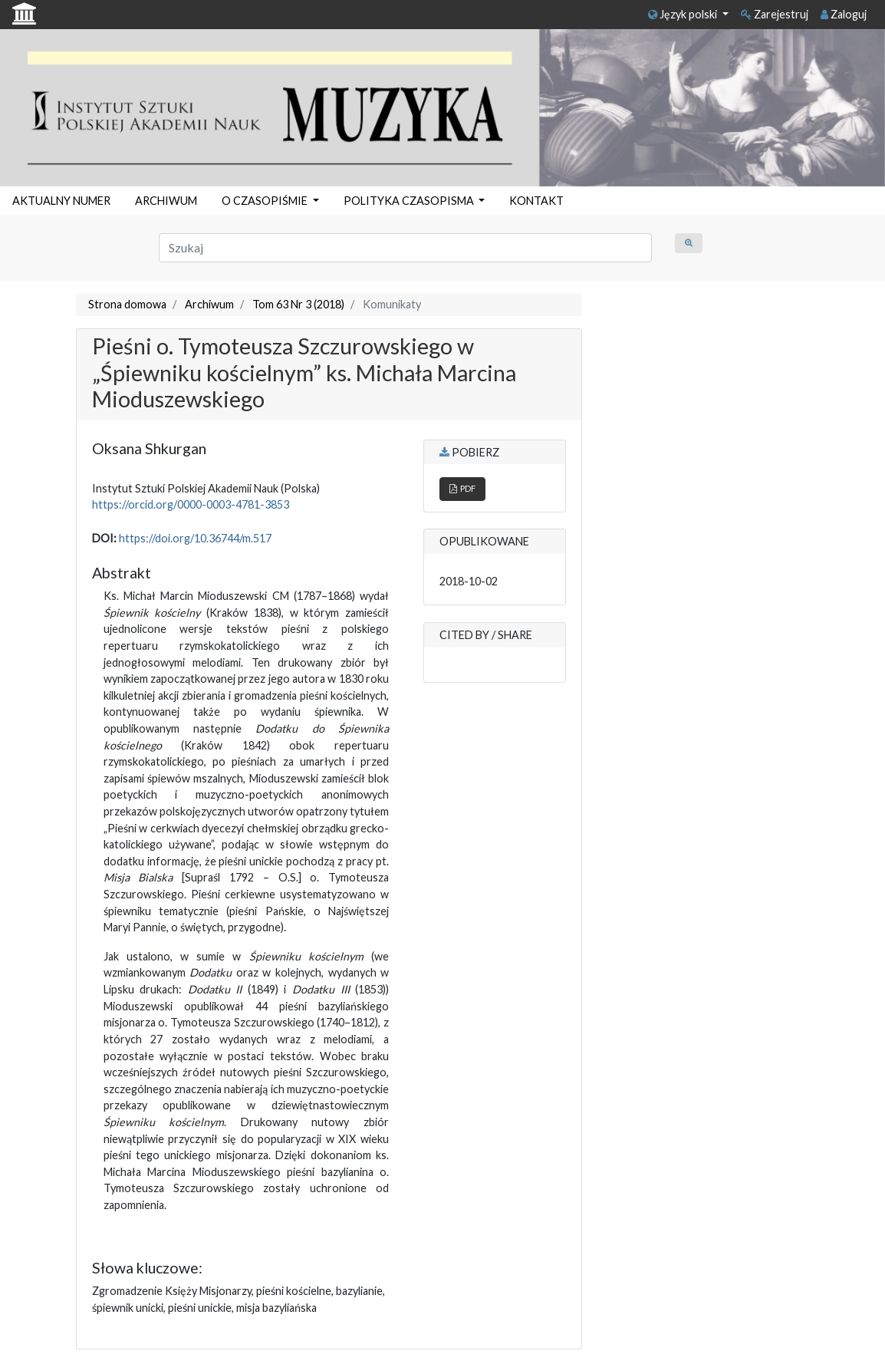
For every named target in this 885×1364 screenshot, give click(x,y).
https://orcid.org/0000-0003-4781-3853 (190, 504)
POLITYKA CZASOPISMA (410, 200)
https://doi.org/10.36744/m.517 (195, 538)
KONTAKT (536, 200)
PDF (462, 488)
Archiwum (209, 304)
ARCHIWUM (166, 200)
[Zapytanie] (405, 247)
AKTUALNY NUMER (61, 200)
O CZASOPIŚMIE (266, 200)
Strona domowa (127, 304)
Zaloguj (844, 14)
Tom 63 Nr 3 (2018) (298, 304)
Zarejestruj (774, 14)
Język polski (683, 14)
